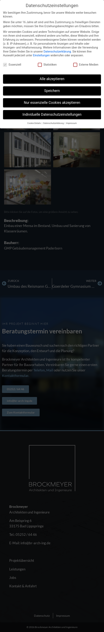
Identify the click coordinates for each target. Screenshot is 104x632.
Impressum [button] (71, 123)
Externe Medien (85, 65)
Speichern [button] (52, 91)
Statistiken (47, 65)
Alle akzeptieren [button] (52, 79)
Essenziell (12, 65)
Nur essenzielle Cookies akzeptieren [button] (52, 103)
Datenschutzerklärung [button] (53, 123)
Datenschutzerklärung (57, 51)
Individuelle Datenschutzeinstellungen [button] (52, 114)
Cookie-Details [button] (34, 123)
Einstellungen (41, 55)
